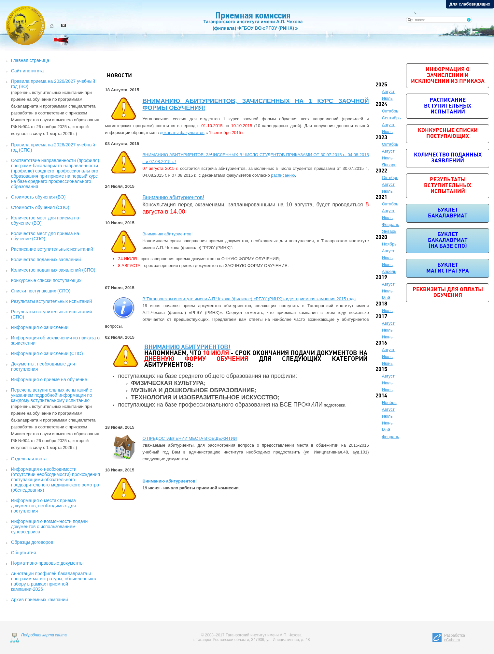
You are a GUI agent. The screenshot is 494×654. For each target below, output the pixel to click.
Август (388, 91)
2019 (381, 277)
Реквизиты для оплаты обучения (448, 292)
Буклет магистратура (447, 268)
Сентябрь (391, 117)
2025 (381, 84)
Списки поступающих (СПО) (41, 290)
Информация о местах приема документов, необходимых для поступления (43, 505)
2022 (381, 171)
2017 (381, 316)
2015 (381, 369)
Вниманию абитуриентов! (173, 197)
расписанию (283, 175)
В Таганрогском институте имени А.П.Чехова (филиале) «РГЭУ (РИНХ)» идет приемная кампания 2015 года (249, 298)
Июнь (387, 264)
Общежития (23, 552)
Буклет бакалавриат (448, 213)
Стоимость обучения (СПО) (40, 207)
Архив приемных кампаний (39, 599)
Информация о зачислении (40, 327)
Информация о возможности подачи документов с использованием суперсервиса (49, 526)
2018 (381, 304)
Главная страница (30, 60)
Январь (389, 164)
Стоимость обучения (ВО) (38, 197)
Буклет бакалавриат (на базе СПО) (448, 240)
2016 (381, 343)
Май (386, 297)
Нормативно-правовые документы (47, 563)
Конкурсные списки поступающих (46, 280)
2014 (381, 396)
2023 (381, 137)
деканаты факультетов (182, 132)
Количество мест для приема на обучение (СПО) (45, 236)
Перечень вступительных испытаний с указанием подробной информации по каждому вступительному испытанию (51, 395)
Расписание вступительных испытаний (52, 249)
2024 (381, 104)
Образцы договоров (32, 542)
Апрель (389, 271)
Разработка (454, 637)
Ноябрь (389, 244)
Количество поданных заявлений (46, 259)
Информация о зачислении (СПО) (47, 353)
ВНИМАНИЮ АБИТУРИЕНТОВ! (187, 347)
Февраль (390, 224)
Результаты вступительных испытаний (51, 301)
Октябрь (390, 111)
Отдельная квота (29, 458)
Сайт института (27, 70)
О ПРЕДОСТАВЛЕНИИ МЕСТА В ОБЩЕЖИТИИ (189, 438)
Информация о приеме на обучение (49, 379)
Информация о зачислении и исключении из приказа (448, 75)
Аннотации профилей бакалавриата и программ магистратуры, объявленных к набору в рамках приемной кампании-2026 (53, 581)
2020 (381, 237)
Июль (387, 98)
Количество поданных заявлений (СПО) (53, 270)
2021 (381, 197)
